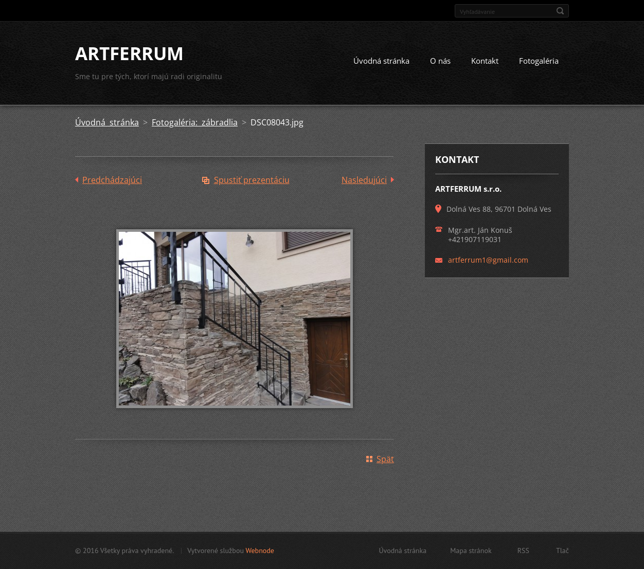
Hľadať (560, 10)
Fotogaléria (539, 61)
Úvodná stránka (381, 61)
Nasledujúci (364, 180)
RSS (523, 550)
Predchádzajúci (112, 180)
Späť (385, 459)
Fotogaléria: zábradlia (195, 122)
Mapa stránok (471, 550)
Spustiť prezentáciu (252, 180)
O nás (440, 61)
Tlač (562, 550)
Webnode (259, 550)
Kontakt (484, 61)
